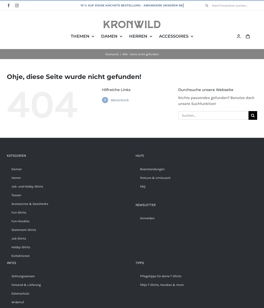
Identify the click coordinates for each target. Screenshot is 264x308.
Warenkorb (120, 100)
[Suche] (207, 5)
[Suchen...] (213, 115)
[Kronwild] (131, 22)
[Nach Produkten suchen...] (229, 5)
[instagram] (17, 5)
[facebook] (8, 5)
